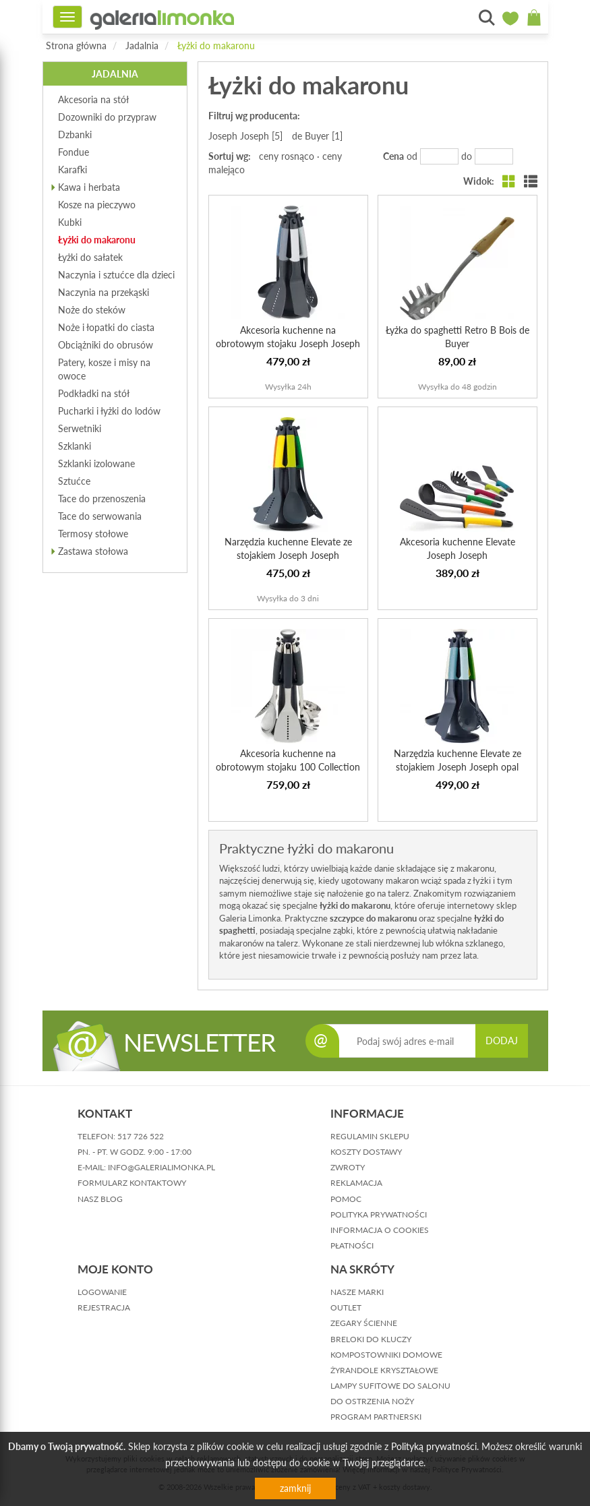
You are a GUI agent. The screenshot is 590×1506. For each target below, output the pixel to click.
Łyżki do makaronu (216, 45)
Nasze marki (357, 1292)
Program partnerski (375, 1417)
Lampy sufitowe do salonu (390, 1386)
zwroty (347, 1167)
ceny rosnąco (286, 156)
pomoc (345, 1199)
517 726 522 (140, 1136)
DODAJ (501, 1040)
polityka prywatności (378, 1214)
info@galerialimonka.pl (161, 1167)
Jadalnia (141, 45)
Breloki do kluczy (370, 1339)
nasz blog (100, 1199)
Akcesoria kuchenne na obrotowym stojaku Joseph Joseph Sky (288, 343)
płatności (352, 1245)
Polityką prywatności (434, 1446)
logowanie (102, 1292)
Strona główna (76, 45)
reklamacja (356, 1183)
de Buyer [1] (317, 136)
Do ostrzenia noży (372, 1401)
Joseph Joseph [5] (245, 136)
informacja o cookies (379, 1230)
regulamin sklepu (369, 1136)
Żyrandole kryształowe (384, 1370)
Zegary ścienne (363, 1323)
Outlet (345, 1307)
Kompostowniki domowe (386, 1355)
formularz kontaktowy (132, 1183)
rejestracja (104, 1307)
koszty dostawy (366, 1152)
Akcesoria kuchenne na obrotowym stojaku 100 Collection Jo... (288, 767)
